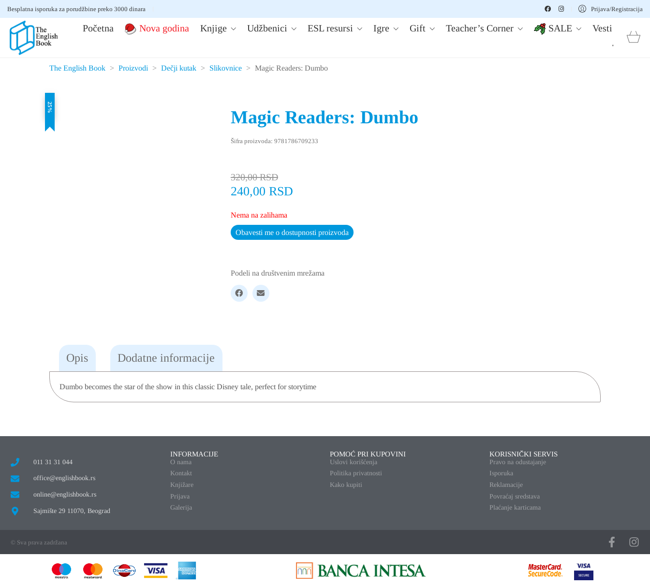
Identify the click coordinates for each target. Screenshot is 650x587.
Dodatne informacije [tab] (166, 358)
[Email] (260, 293)
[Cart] (633, 38)
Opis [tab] (77, 358)
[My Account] (610, 9)
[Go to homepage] (34, 37)
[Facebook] (239, 293)
